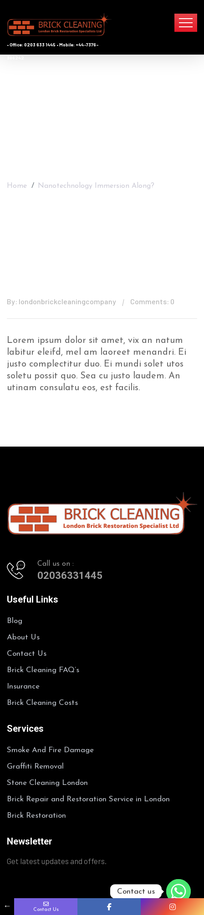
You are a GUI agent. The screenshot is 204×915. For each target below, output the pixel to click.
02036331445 (69, 575)
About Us (23, 637)
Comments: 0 (152, 301)
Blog (14, 621)
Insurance (23, 686)
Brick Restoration (36, 815)
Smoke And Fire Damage (50, 750)
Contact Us (26, 654)
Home (17, 182)
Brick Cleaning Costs (42, 703)
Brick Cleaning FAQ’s (43, 670)
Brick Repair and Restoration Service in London (88, 799)
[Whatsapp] (178, 891)
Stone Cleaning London (47, 783)
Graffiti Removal (35, 766)
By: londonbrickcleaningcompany (61, 301)
